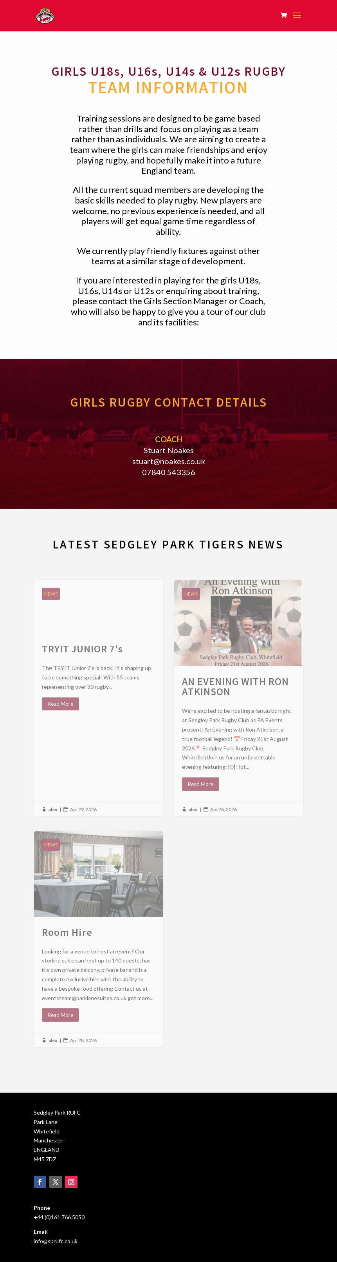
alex (53, 809)
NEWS (51, 594)
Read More (60, 704)
